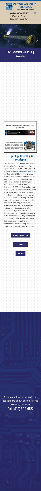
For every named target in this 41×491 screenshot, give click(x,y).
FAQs (20, 253)
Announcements (20, 235)
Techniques (20, 244)
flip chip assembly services (25, 171)
